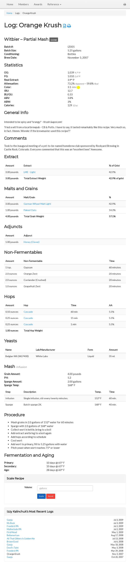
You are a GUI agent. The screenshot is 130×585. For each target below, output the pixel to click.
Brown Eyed (12, 541)
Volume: (28, 487)
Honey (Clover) (31, 241)
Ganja (10, 519)
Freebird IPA (13, 526)
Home (10, 4)
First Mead (12, 532)
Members (23, 4)
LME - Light (30, 172)
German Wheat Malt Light (37, 203)
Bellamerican (13, 535)
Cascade (28, 311)
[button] (124, 4)
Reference (54, 4)
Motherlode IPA (14, 529)
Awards (38, 4)
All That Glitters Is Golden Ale (21, 538)
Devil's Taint (12, 547)
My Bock (11, 523)
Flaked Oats (30, 210)
